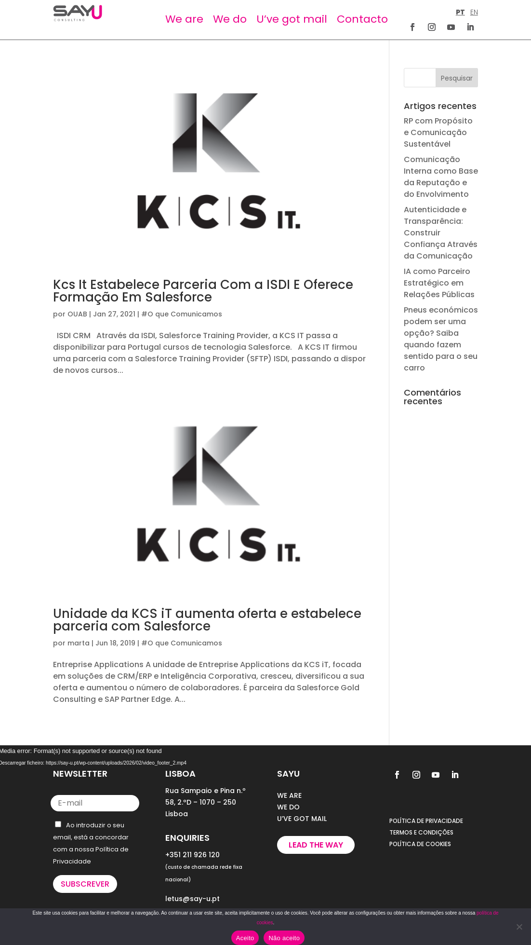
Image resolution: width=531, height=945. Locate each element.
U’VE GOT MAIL (302, 818)
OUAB (77, 314)
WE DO (288, 807)
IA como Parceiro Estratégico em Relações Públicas (439, 283)
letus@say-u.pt (192, 899)
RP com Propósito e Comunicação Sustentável (438, 132)
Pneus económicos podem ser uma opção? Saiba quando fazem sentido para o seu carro (441, 338)
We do (230, 19)
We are (184, 19)
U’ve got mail (291, 19)
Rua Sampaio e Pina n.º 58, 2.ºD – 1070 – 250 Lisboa (205, 802)
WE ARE (289, 795)
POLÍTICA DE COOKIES (420, 844)
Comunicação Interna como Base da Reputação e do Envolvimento (441, 177)
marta (78, 643)
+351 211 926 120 (192, 855)
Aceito (245, 938)
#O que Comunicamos (181, 314)
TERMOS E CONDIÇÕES (421, 832)
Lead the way (316, 844)
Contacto (362, 19)
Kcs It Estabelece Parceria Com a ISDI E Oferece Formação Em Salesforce (203, 291)
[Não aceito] (519, 926)
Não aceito (284, 938)
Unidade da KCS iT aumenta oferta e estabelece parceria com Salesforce (207, 620)
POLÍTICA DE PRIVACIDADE (426, 821)
